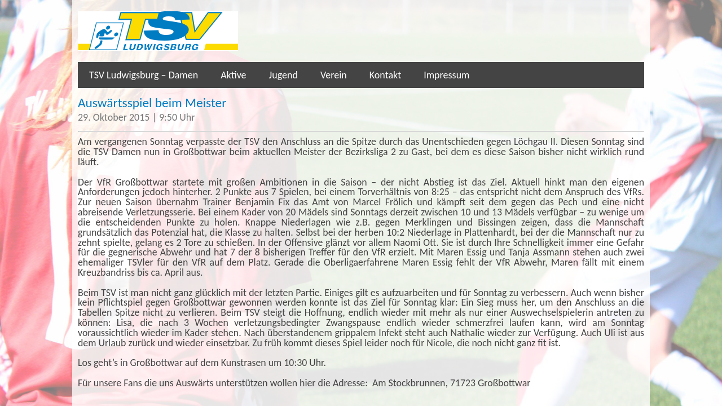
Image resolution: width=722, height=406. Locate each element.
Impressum (446, 75)
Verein (333, 75)
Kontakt (385, 75)
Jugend (283, 75)
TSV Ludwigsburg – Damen (143, 75)
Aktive (233, 75)
